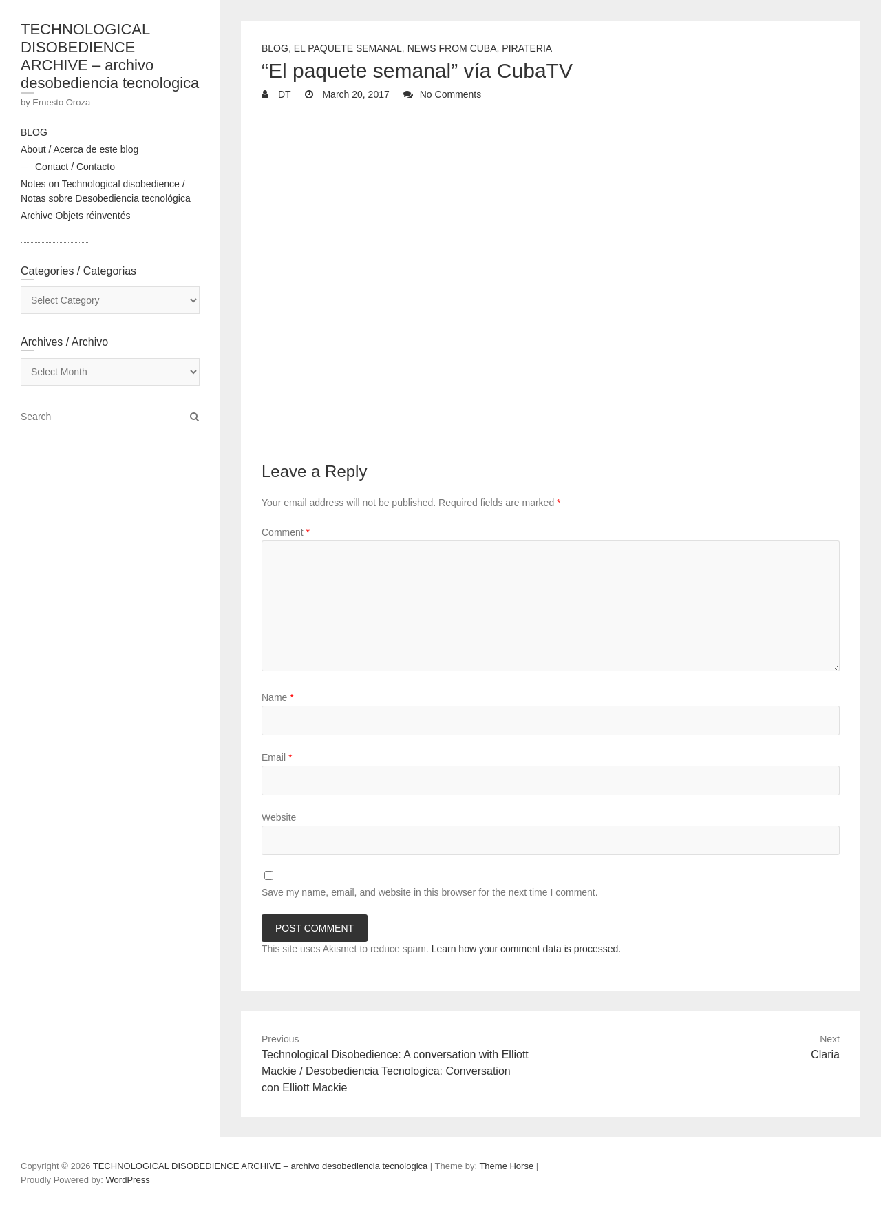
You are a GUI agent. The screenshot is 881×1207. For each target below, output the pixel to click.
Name (278, 697)
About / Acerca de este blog (79, 149)
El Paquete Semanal (348, 48)
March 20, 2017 (355, 94)
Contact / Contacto (75, 166)
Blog (275, 48)
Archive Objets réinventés (76, 215)
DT (283, 94)
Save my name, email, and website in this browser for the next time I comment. (430, 892)
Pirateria (527, 48)
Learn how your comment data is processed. (526, 948)
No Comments (450, 94)
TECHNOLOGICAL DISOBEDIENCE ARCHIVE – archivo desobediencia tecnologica (110, 56)
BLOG (34, 132)
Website (279, 817)
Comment (286, 532)
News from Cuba (452, 48)
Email (277, 757)
